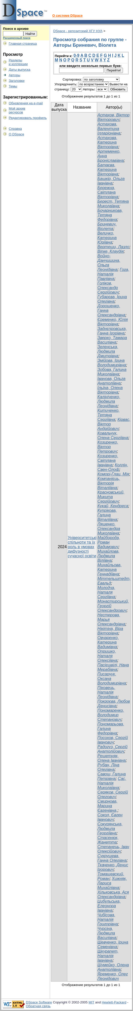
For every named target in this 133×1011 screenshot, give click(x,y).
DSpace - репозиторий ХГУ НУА (78, 31)
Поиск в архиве (16, 29)
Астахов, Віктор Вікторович (113, 117)
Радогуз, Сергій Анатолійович (112, 749)
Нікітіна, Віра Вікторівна (110, 630)
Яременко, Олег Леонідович (113, 976)
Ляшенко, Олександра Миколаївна (109, 528)
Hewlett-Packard (114, 1002)
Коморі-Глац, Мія (113, 474)
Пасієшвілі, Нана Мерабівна (113, 667)
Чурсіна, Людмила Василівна (107, 933)
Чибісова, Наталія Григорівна (108, 919)
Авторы (14, 75)
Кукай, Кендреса (113, 506)
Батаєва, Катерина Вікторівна (108, 169)
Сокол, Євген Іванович (110, 817)
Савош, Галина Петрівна (112, 776)
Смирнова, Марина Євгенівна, (107, 806)
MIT (91, 1002)
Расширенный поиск (16, 37)
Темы (13, 86)
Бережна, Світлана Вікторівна (108, 192)
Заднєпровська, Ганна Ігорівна (112, 330)
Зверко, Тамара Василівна (112, 340)
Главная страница (23, 43)
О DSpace (16, 134)
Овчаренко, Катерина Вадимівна (108, 642)
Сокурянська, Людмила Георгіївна (110, 828)
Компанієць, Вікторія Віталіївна (109, 483)
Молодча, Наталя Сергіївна (106, 592)
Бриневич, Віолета (107, 226)
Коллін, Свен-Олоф (113, 467)
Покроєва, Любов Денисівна (114, 703)
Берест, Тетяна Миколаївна (113, 203)
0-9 (76, 55)
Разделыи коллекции (18, 62)
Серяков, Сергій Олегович (113, 794)
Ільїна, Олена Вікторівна (110, 390)
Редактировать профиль (28, 118)
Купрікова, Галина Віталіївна (107, 515)
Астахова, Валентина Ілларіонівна (109, 128)
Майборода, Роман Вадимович (109, 542)
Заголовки (17, 81)
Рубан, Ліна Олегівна (108, 767)
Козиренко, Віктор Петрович (108, 446)
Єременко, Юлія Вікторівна (113, 321)
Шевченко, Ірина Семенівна (113, 944)
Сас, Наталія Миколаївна (112, 783)
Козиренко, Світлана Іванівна (108, 460)
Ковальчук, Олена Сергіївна (113, 435)
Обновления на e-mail (26, 103)
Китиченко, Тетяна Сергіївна (108, 415)
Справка (15, 129)
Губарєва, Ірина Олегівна (112, 299)
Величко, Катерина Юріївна (107, 237)
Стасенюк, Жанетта (108, 840)
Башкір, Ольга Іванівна (111, 180)
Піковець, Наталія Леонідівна (108, 692)
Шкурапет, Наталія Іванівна (108, 956)
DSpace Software (39, 1002)
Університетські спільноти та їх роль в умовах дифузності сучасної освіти (82, 547)
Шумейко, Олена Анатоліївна (113, 967)
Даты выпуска (19, 69)
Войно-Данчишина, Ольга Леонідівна (109, 263)
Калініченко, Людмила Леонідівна (109, 401)
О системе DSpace (67, 15)
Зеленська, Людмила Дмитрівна (108, 351)
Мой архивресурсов (17, 110)
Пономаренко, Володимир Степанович (111, 715)
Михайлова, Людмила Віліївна (108, 556)
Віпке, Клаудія (111, 251)
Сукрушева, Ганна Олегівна (112, 858)
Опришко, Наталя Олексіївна (107, 656)
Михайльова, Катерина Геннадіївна (110, 569)
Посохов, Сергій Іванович (113, 740)
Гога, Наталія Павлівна (113, 274)
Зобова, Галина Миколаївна (112, 371)
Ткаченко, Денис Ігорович (113, 867)
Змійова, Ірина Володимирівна (112, 362)
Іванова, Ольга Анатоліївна (111, 380)
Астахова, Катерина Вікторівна (108, 142)
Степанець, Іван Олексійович (113, 849)
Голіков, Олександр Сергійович (108, 287)
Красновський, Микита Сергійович (111, 496)
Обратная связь (38, 1006)
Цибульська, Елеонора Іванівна (109, 906)
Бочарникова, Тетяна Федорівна (110, 215)
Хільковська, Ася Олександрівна (113, 894)
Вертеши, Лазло (113, 247)
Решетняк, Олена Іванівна (112, 758)
